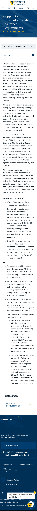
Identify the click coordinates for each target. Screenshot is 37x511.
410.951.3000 (12, 445)
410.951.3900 (12, 484)
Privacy (21, 499)
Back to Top (6, 420)
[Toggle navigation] (6, 8)
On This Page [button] (9, 55)
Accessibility (4, 499)
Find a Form (25, 465)
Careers (6, 465)
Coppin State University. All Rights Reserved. (21, 505)
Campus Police (12, 480)
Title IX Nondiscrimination (9, 502)
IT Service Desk (7, 470)
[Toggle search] (18, 8)
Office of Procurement (15, 46)
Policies (14, 499)
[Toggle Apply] (31, 8)
